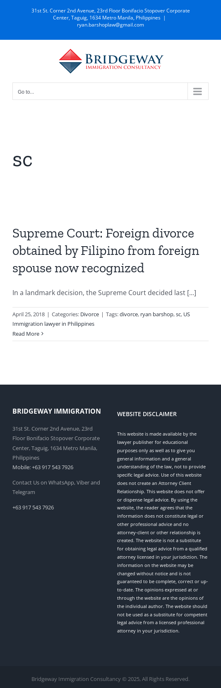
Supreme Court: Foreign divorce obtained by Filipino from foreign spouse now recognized (105, 250)
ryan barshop (156, 314)
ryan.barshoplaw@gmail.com (110, 24)
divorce (129, 314)
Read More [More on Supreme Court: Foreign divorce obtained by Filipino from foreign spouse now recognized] (25, 333)
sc (178, 314)
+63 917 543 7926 (33, 507)
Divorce (89, 314)
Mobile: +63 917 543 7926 (42, 467)
